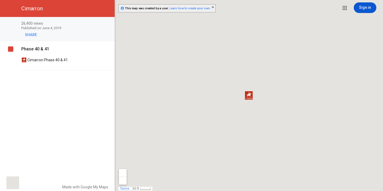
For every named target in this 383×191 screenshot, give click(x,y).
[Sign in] (365, 7)
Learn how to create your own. (190, 8)
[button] (344, 8)
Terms (124, 188)
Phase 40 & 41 (35, 48)
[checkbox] (108, 24)
